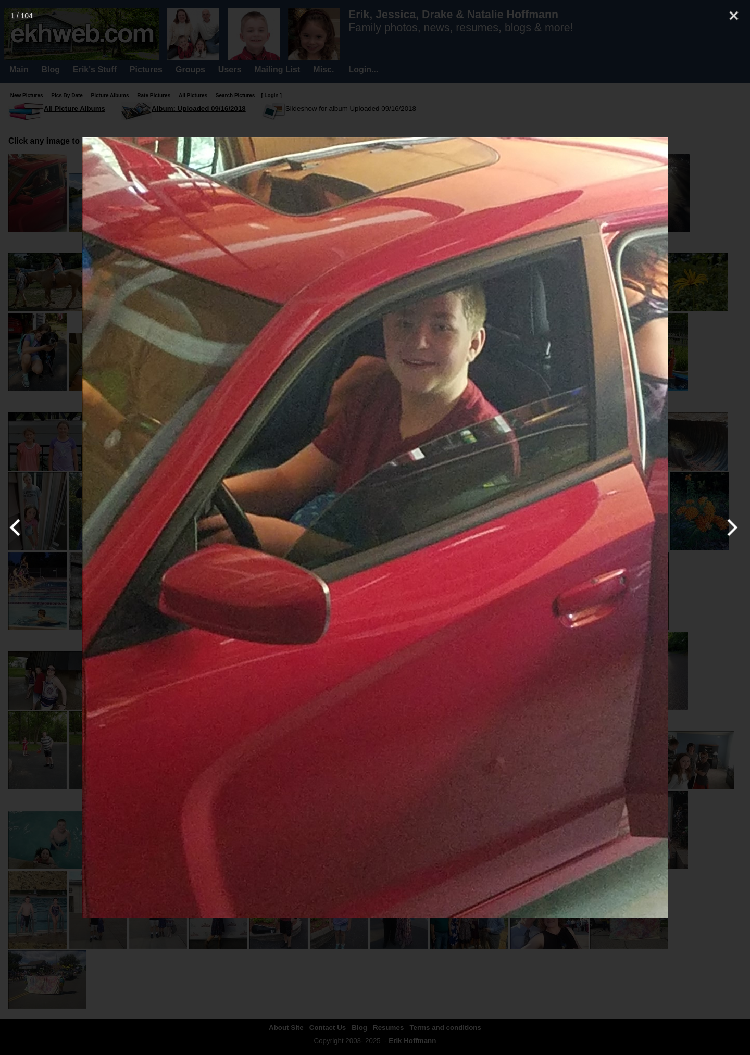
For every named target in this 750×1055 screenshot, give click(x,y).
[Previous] (19, 527)
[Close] (734, 15)
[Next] (730, 527)
